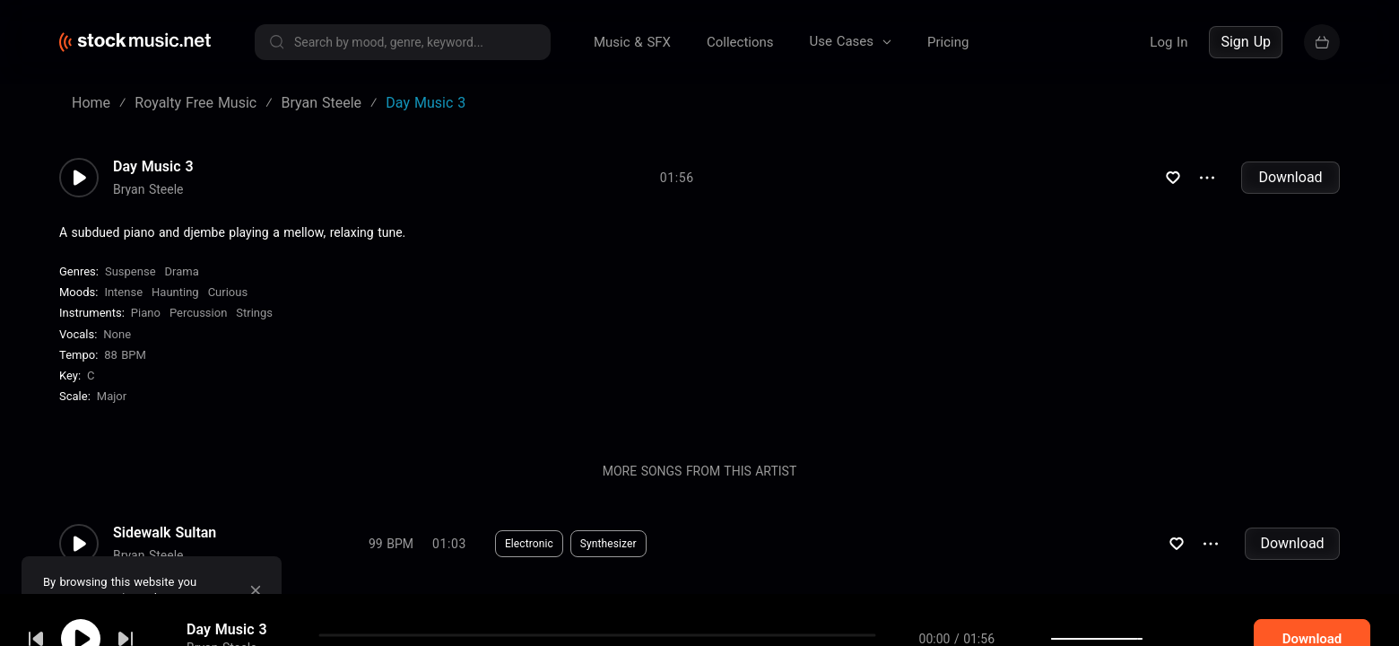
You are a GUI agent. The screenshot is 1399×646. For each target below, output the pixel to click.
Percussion (198, 312)
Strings (254, 312)
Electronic (529, 543)
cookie (120, 598)
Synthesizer (608, 543)
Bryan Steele (148, 189)
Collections (740, 42)
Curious (228, 292)
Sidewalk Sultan (164, 533)
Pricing (948, 42)
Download (1290, 177)
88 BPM (125, 355)
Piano (146, 312)
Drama (182, 271)
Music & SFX (632, 42)
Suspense (130, 271)
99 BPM (391, 544)
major (111, 396)
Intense (123, 292)
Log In (1168, 42)
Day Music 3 (153, 167)
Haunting (175, 292)
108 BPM (391, 621)
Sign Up (1246, 41)
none (117, 334)
